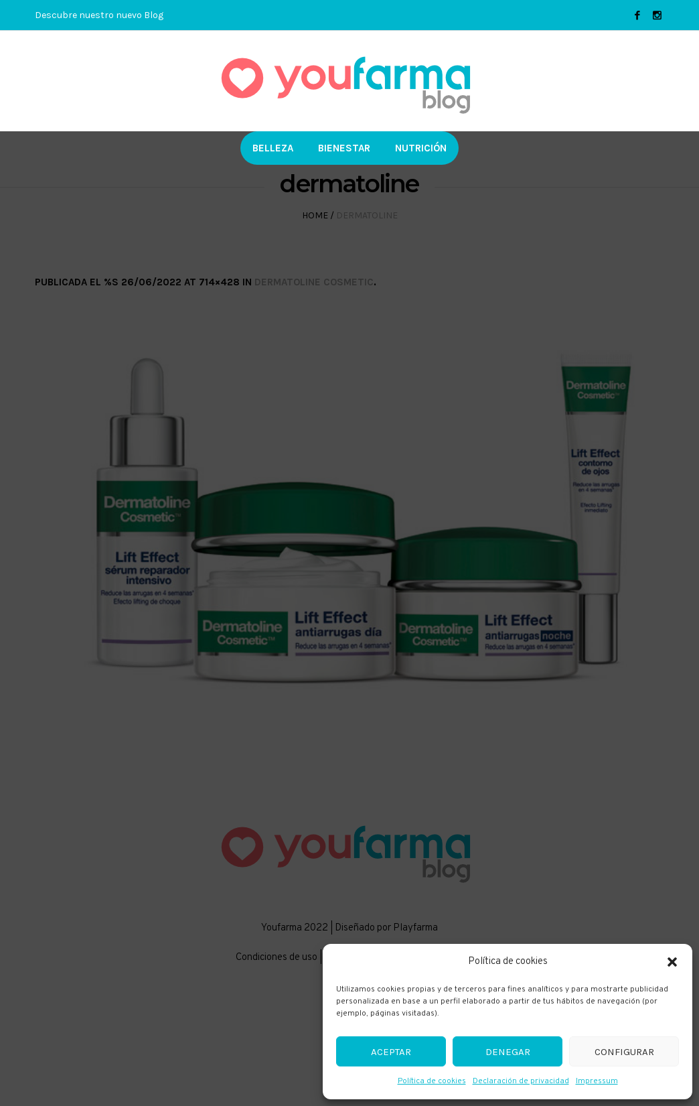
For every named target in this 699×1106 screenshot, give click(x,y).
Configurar (624, 1052)
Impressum (597, 1081)
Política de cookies (432, 1081)
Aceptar (391, 1052)
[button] (672, 962)
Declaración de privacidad (521, 1081)
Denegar (507, 1052)
